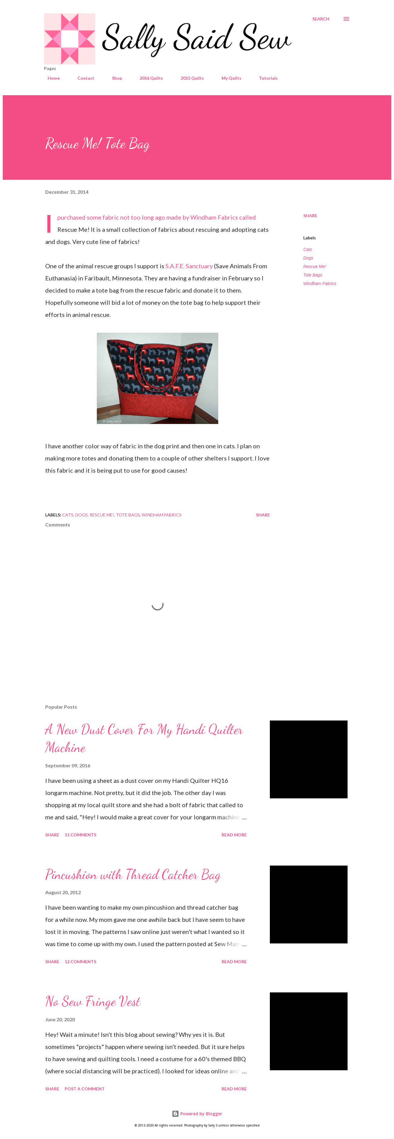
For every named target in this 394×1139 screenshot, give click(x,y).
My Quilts (228, 78)
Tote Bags (312, 275)
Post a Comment (85, 1088)
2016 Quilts (147, 78)
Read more (234, 834)
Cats (307, 249)
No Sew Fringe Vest (92, 1001)
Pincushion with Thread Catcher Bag (133, 874)
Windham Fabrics (319, 283)
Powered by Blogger (197, 1113)
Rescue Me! (314, 266)
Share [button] (310, 215)
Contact (82, 78)
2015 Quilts (188, 78)
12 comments (80, 961)
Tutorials (264, 78)
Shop (113, 78)
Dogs (308, 257)
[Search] (320, 18)
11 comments (80, 834)
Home (50, 78)
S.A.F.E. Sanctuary (189, 265)
